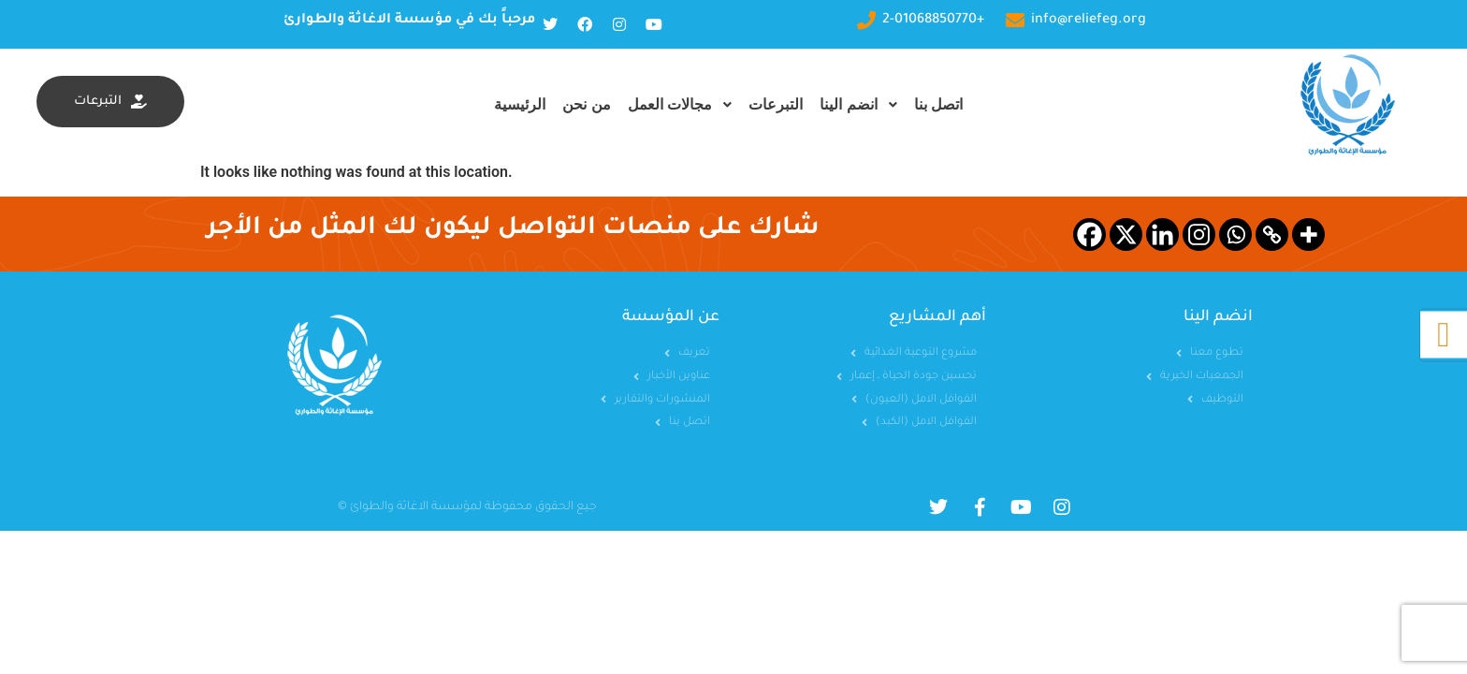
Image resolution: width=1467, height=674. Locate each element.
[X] (1126, 234)
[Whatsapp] (1235, 234)
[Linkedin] (1162, 234)
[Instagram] (1199, 234)
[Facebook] (1089, 234)
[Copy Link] (1272, 234)
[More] (1308, 234)
